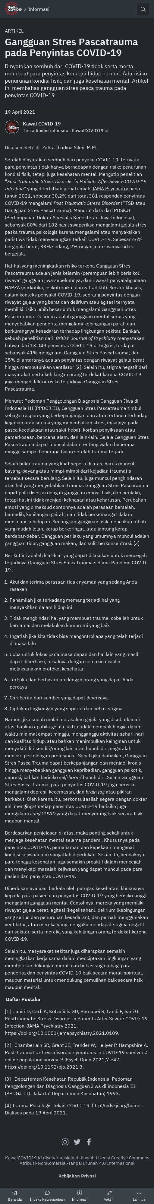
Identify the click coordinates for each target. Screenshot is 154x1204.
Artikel (14, 31)
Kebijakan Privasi (77, 1176)
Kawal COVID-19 (42, 124)
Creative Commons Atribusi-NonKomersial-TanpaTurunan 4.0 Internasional (84, 1160)
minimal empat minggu (44, 734)
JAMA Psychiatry (110, 188)
